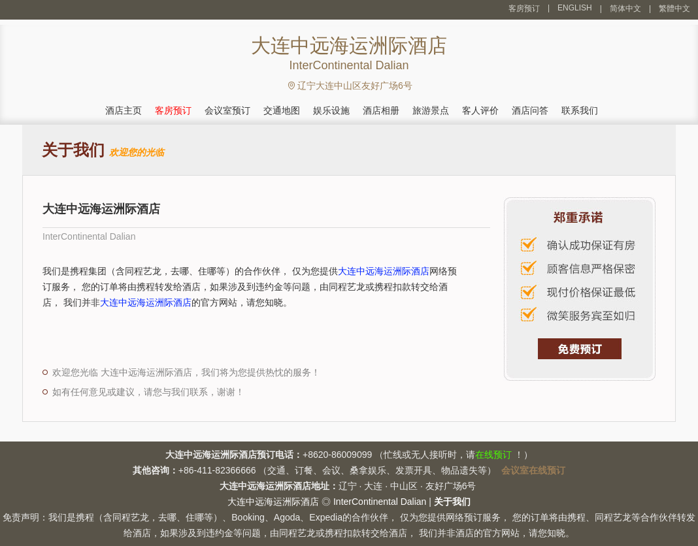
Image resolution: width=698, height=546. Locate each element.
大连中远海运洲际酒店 (383, 271)
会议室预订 (227, 110)
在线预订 (493, 454)
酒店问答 (530, 110)
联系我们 (579, 110)
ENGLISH (574, 7)
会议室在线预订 (533, 470)
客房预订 (524, 8)
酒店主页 (123, 110)
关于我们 (452, 501)
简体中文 (625, 8)
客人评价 (480, 110)
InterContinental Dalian (379, 501)
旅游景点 (430, 110)
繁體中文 (674, 8)
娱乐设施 (331, 110)
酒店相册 (381, 110)
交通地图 (281, 110)
